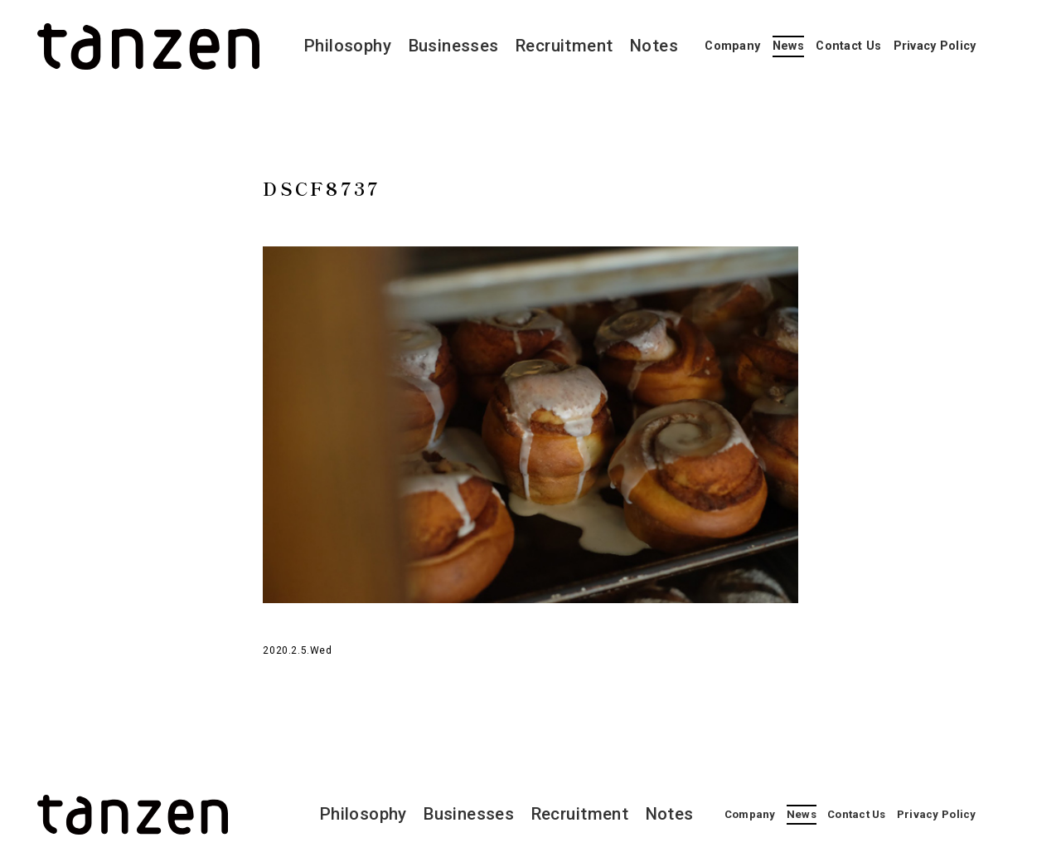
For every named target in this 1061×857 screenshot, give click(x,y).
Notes (654, 46)
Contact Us (848, 46)
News (788, 46)
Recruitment (564, 46)
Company (732, 46)
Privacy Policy (935, 46)
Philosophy (347, 46)
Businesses (454, 46)
